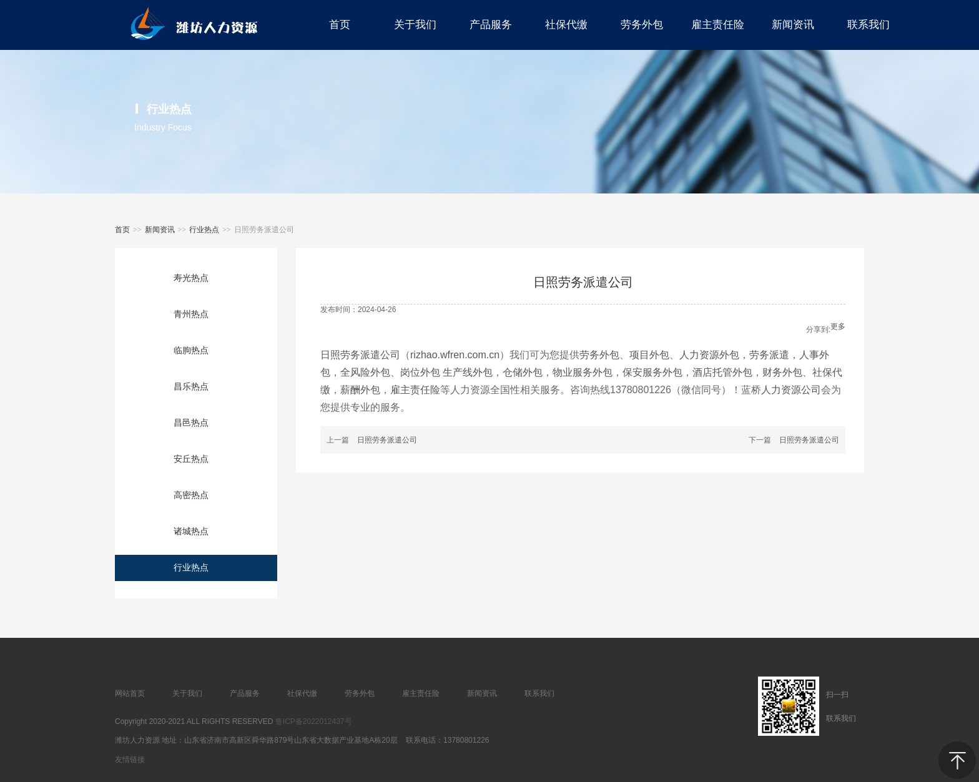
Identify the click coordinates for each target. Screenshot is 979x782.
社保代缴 (302, 693)
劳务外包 (599, 354)
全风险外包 (365, 372)
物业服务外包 (582, 372)
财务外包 (782, 372)
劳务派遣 (769, 354)
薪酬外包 (360, 389)
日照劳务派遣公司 (360, 354)
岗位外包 (421, 372)
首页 (122, 229)
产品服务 (245, 693)
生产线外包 (468, 372)
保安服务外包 (652, 372)
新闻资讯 (160, 229)
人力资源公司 (791, 389)
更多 (837, 326)
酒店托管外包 (722, 372)
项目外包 (649, 354)
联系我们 (539, 693)
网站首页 (130, 693)
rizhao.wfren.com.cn (454, 354)
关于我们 (187, 693)
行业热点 (204, 229)
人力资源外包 (709, 354)
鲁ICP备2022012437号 (313, 721)
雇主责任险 (415, 389)
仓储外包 (523, 372)
